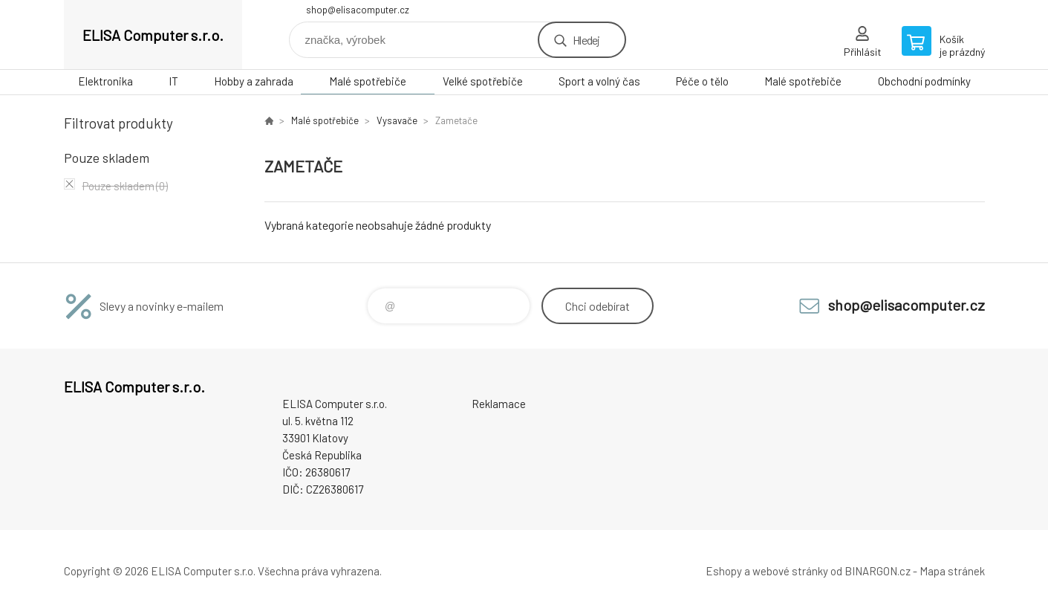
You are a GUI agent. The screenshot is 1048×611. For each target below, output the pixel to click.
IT (173, 81)
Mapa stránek (952, 571)
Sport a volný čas (599, 81)
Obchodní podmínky (924, 81)
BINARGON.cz (877, 571)
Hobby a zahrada (253, 81)
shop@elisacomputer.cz (357, 10)
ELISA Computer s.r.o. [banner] (153, 35)
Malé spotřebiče (367, 81)
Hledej (586, 40)
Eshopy (724, 571)
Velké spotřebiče (483, 81)
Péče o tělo (702, 81)
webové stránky (790, 571)
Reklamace (499, 403)
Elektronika (105, 81)
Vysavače (397, 120)
